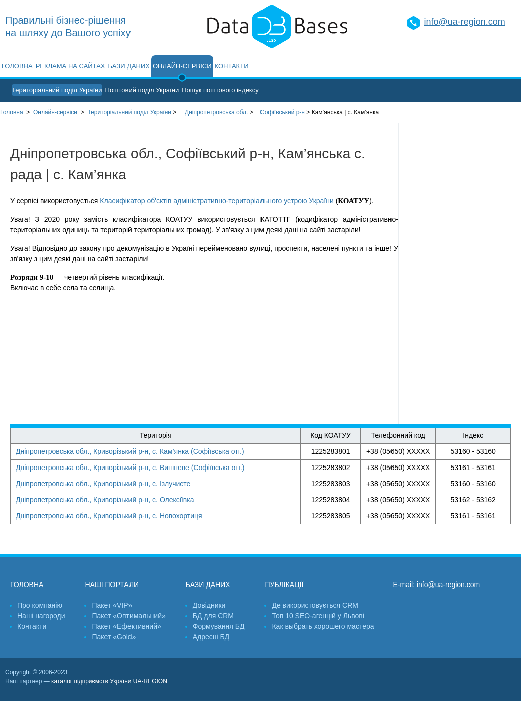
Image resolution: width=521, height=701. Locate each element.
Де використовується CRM (315, 605)
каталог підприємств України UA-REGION (109, 681)
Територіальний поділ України (57, 90)
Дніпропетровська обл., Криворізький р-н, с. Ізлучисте (103, 484)
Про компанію (39, 605)
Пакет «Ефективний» (126, 626)
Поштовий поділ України (142, 90)
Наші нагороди (41, 616)
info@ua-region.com (464, 22)
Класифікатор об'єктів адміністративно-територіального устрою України (216, 201)
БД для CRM (213, 616)
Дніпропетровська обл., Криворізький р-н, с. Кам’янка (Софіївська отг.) (130, 451)
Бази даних (129, 66)
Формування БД (219, 626)
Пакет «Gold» (114, 637)
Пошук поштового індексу (220, 90)
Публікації (284, 584)
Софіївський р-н (282, 112)
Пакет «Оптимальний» (128, 616)
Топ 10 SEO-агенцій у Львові (318, 616)
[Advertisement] (460, 273)
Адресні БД (211, 637)
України (129, 112)
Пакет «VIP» (112, 605)
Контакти (232, 66)
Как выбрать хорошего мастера (323, 626)
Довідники (209, 605)
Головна (17, 66)
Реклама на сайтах (70, 66)
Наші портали (112, 584)
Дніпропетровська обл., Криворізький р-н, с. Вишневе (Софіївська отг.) (130, 467)
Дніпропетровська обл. (216, 112)
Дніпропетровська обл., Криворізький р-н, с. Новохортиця (109, 516)
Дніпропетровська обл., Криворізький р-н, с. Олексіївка (105, 500)
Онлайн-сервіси (182, 66)
